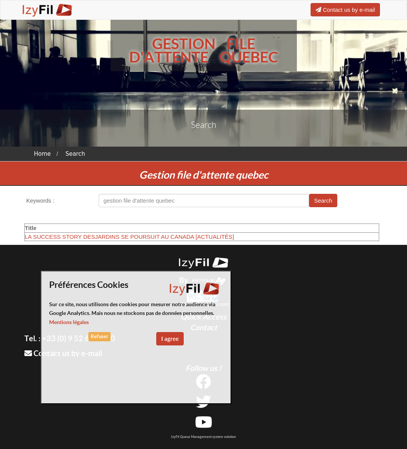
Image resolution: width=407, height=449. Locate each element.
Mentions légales (69, 322)
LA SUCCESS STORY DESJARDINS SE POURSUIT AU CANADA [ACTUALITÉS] (129, 236)
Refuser (99, 336)
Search (75, 153)
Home (42, 153)
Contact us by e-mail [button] (345, 9)
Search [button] (323, 200)
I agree (170, 339)
